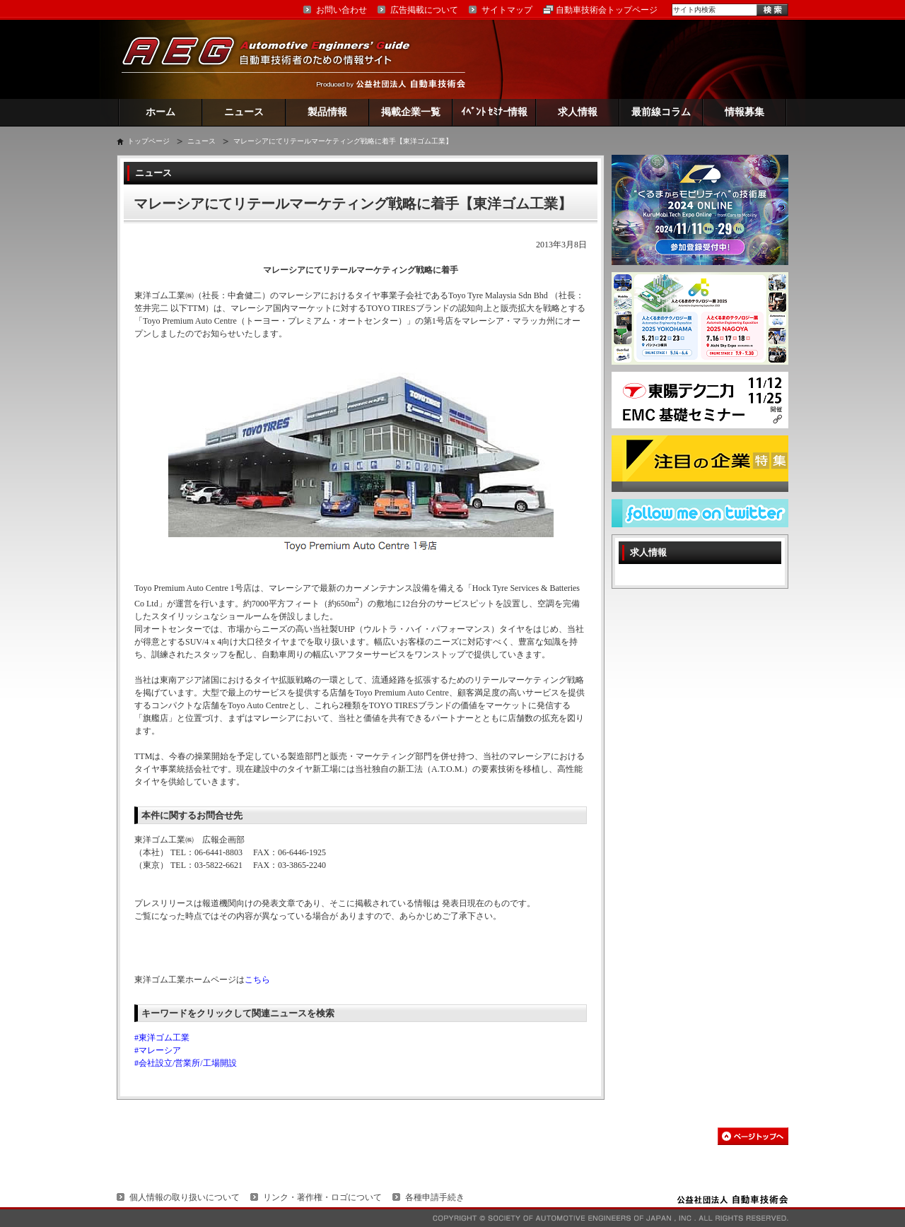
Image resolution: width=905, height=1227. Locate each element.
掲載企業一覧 (410, 112)
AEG (275, 59)
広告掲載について (424, 10)
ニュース (244, 112)
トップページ (148, 141)
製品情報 (327, 112)
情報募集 (744, 112)
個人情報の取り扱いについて (184, 1197)
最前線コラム (661, 112)
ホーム (160, 112)
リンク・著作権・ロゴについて (322, 1197)
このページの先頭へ (753, 1136)
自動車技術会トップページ (607, 10)
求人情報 (577, 112)
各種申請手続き (435, 1197)
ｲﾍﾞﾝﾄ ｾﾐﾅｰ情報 (494, 112)
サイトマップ (506, 10)
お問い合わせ (341, 10)
